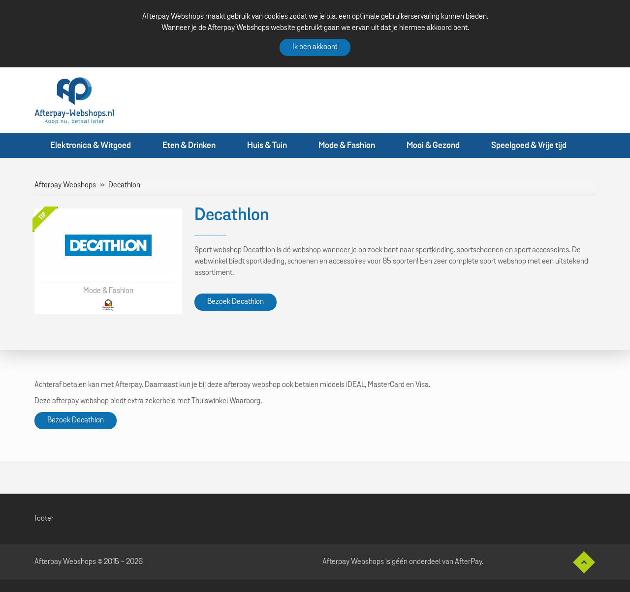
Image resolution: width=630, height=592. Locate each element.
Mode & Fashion (346, 145)
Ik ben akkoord (315, 47)
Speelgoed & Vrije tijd (529, 145)
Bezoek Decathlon (235, 302)
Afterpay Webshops (65, 185)
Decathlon (124, 185)
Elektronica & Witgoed (90, 145)
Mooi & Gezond (433, 145)
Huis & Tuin (267, 145)
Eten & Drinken (189, 145)
